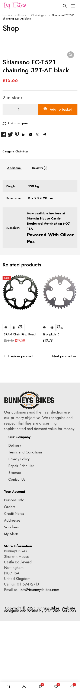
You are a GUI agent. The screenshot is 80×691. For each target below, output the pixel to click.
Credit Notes (14, 583)
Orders (9, 576)
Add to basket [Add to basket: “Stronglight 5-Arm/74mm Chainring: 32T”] (44, 397)
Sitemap (14, 542)
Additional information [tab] (14, 237)
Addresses (12, 589)
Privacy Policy (18, 528)
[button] (70, 54)
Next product (62, 426)
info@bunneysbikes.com (39, 659)
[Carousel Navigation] (70, 334)
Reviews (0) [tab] (40, 237)
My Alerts (11, 603)
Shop (20, 15)
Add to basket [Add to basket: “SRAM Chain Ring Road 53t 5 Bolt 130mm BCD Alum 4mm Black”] (6, 397)
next (74, 335)
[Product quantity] (20, 179)
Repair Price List (20, 535)
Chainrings (37, 15)
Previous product (20, 426)
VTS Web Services (60, 680)
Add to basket (61, 179)
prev (66, 335)
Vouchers (11, 596)
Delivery (14, 515)
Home (6, 15)
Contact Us (16, 549)
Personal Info (14, 569)
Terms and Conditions (25, 521)
